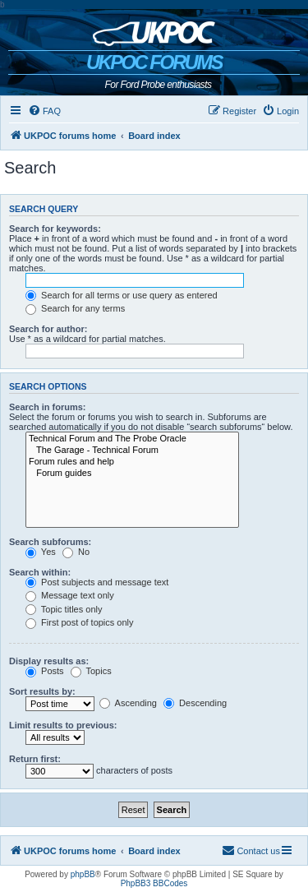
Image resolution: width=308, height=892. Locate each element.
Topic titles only (63, 609)
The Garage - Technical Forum (132, 450)
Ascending (128, 703)
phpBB (83, 874)
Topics (91, 671)
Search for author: (48, 329)
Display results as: (49, 661)
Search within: (40, 572)
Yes (40, 552)
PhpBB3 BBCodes (154, 883)
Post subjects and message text (96, 582)
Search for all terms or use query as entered (121, 295)
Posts (44, 671)
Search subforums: (50, 542)
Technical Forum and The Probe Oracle (132, 439)
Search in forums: (47, 407)
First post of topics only (79, 622)
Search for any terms (75, 308)
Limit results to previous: (63, 725)
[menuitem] (44, 111)
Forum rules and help (132, 462)
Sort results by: (42, 691)
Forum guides (132, 473)
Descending (195, 703)
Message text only (69, 595)
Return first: (35, 759)
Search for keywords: (55, 228)
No (76, 552)
